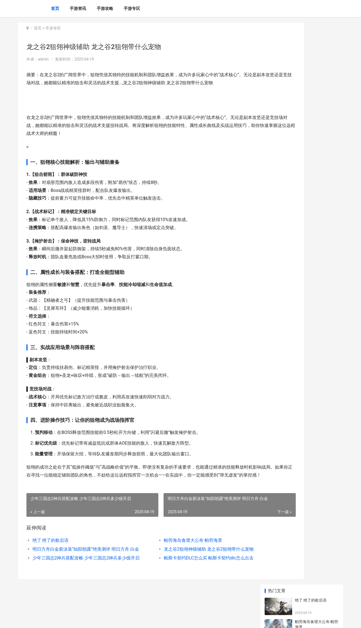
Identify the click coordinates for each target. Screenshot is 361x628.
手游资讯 (78, 8)
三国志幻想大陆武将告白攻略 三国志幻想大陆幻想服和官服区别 (316, 338)
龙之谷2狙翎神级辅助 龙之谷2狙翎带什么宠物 (184, 564)
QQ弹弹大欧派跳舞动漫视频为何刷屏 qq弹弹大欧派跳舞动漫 (317, 317)
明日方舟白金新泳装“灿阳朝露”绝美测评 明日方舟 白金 (80, 564)
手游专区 (132, 8)
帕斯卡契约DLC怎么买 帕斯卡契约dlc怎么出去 (184, 573)
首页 (55, 8)
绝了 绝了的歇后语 (50, 556)
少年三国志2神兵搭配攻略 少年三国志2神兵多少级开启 (80, 573)
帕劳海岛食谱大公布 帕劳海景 (168, 556)
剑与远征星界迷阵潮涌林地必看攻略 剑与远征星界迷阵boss (316, 277)
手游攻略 (105, 8)
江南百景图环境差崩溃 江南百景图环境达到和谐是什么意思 (316, 169)
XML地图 (117, 619)
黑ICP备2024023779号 (93, 619)
